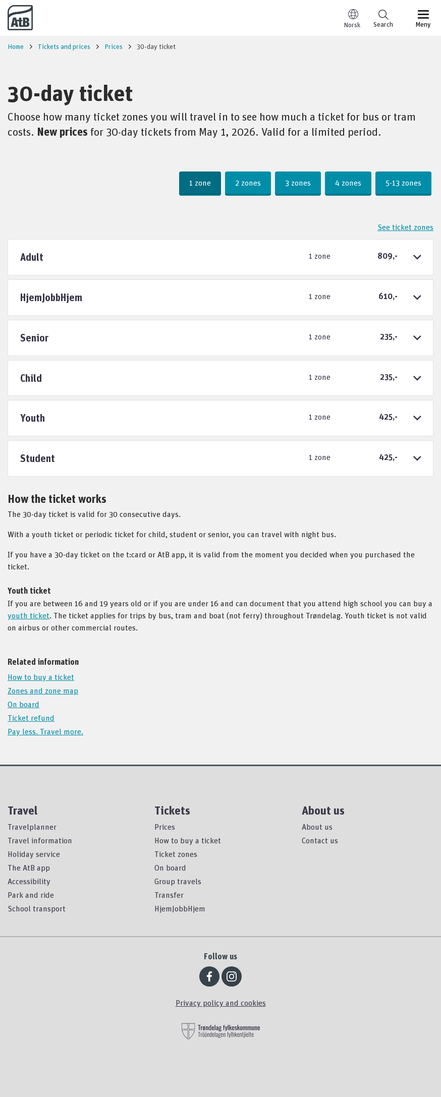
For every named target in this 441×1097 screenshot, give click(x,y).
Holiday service (34, 854)
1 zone (200, 183)
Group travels (177, 881)
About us (317, 827)
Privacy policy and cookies (221, 1003)
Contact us (320, 840)
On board (23, 704)
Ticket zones (175, 854)
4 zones (348, 183)
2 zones (248, 183)
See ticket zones (405, 227)
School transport (37, 908)
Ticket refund (31, 718)
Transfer (169, 895)
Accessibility (29, 881)
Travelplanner (32, 827)
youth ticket (28, 615)
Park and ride (31, 895)
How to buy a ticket (41, 677)
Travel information (40, 840)
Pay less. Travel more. (45, 731)
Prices (164, 827)
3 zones (298, 183)
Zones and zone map (43, 690)
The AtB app (29, 867)
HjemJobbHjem (179, 908)
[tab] (220, 257)
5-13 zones (403, 183)
